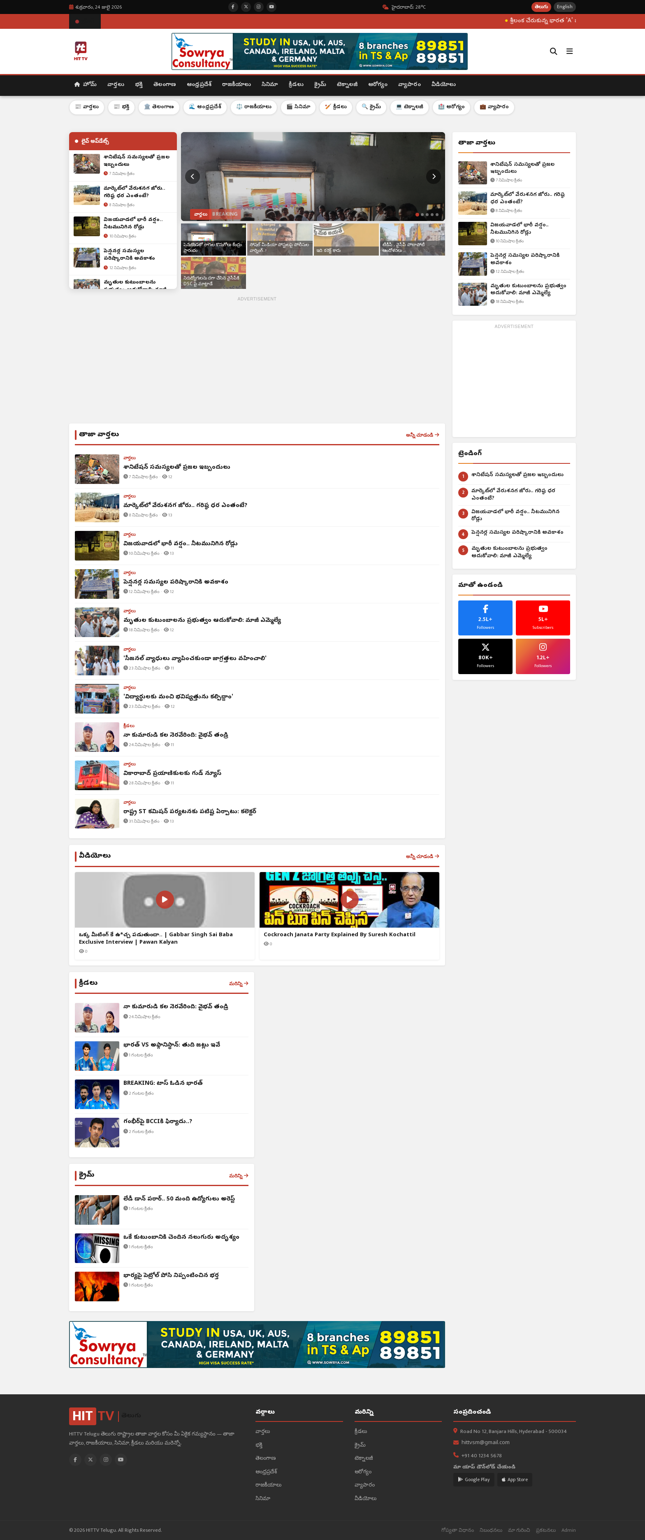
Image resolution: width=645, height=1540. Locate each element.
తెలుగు (541, 7)
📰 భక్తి (121, 107)
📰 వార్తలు (87, 107)
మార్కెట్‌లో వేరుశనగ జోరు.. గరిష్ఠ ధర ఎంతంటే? (527, 198)
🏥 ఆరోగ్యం (451, 107)
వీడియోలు (444, 85)
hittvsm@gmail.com (486, 1443)
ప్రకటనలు (546, 1530)
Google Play (474, 1479)
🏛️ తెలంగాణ (159, 107)
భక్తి (139, 85)
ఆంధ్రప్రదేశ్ (199, 85)
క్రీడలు (296, 85)
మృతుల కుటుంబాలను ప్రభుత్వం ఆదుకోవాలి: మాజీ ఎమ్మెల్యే (528, 290)
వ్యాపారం (409, 85)
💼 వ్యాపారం (494, 107)
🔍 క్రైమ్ (371, 107)
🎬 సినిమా (298, 107)
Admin (568, 1530)
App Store (515, 1479)
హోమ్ (85, 85)
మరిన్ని (238, 983)
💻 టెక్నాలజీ (409, 107)
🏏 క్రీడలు (336, 107)
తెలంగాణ (164, 85)
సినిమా (270, 85)
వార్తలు (115, 85)
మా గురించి (519, 1530)
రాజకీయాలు (236, 85)
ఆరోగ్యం (377, 85)
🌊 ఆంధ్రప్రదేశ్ (205, 107)
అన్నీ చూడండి (422, 435)
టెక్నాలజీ (347, 85)
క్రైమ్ (320, 85)
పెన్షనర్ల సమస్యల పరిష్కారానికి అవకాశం (524, 259)
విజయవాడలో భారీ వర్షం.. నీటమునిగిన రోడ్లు (519, 229)
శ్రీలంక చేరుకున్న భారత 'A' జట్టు (567, 21)
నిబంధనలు (491, 1530)
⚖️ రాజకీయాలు (253, 107)
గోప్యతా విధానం (457, 1530)
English (565, 7)
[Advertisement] (257, 361)
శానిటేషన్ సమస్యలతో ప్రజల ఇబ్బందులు (522, 168)
